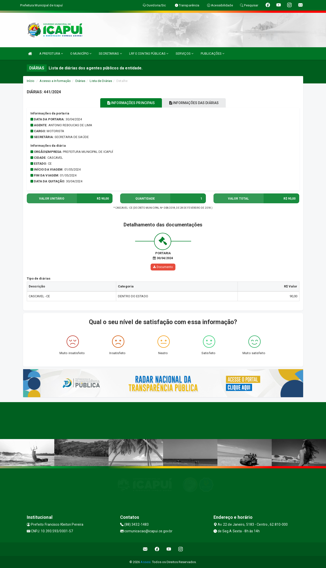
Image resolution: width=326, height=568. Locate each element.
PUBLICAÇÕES (212, 53)
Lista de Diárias (101, 81)
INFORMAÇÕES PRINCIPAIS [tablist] (128, 103)
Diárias (80, 81)
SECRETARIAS (110, 53)
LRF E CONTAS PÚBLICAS (148, 53)
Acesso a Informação (55, 81)
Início (31, 81)
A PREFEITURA (51, 53)
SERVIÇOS (184, 53)
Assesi (146, 562)
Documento (163, 266)
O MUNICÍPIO (80, 53)
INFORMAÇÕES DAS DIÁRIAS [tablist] (197, 103)
